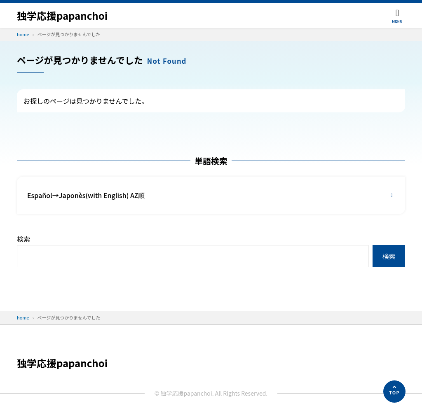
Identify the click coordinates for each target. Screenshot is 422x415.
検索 (23, 239)
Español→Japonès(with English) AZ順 (86, 195)
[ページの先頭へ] (394, 391)
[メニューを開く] (397, 16)
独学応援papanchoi (62, 15)
